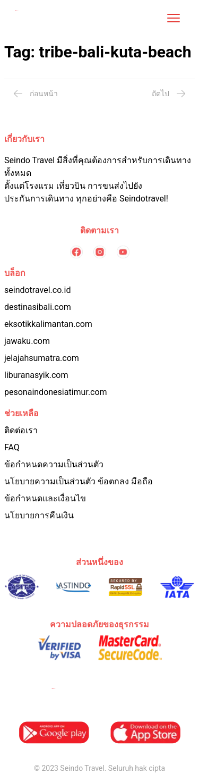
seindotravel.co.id (37, 290)
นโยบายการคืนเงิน (39, 515)
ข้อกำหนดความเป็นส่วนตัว (53, 464)
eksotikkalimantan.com (48, 324)
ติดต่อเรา (21, 430)
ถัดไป (169, 93)
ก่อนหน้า (35, 93)
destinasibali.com (37, 307)
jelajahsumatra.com (41, 358)
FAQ (12, 447)
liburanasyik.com (36, 375)
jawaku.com (27, 341)
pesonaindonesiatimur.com (55, 392)
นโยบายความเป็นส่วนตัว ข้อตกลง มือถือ (78, 481)
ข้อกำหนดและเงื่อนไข (45, 498)
